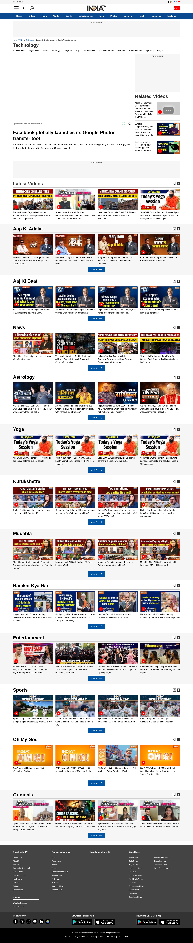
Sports (69, 16)
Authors (16, 886)
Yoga (78, 50)
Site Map (68, 937)
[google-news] (47, 921)
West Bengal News (162, 868)
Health (142, 16)
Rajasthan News (160, 861)
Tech (101, 16)
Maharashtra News (162, 857)
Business (156, 16)
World (56, 16)
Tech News (56, 879)
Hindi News (17, 879)
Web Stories (18, 890)
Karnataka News (135, 897)
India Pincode (18, 907)
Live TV (16, 883)
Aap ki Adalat (19, 50)
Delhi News (133, 861)
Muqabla (121, 50)
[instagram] (28, 921)
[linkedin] (41, 921)
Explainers (56, 883)
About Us (17, 861)
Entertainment (86, 16)
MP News (132, 872)
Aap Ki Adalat (28, 228)
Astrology (55, 50)
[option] (33, 204)
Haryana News (134, 865)
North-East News (135, 875)
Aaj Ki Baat (25, 281)
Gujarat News (134, 890)
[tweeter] (22, 921)
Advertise (17, 865)
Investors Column (20, 875)
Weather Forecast (20, 903)
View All (96, 269)
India (44, 16)
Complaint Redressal (21, 868)
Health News (57, 890)
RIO (119, 937)
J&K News (133, 893)
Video (21, 40)
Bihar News (133, 857)
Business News (58, 886)
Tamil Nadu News (136, 879)
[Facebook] (15, 921)
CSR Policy (110, 937)
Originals (68, 50)
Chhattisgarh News (136, 886)
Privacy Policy (96, 937)
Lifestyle (128, 16)
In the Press (18, 872)
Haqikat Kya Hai (30, 585)
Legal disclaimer (81, 937)
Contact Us (17, 857)
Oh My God (25, 739)
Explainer (172, 16)
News (15, 40)
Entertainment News (60, 872)
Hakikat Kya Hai (106, 50)
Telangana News (161, 865)
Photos (113, 16)
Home (19, 16)
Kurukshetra (26, 481)
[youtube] (34, 921)
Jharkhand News (135, 868)
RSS (126, 937)
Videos (32, 16)
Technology (30, 40)
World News (56, 861)
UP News (132, 883)
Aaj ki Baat (34, 50)
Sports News (57, 875)
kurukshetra (89, 50)
